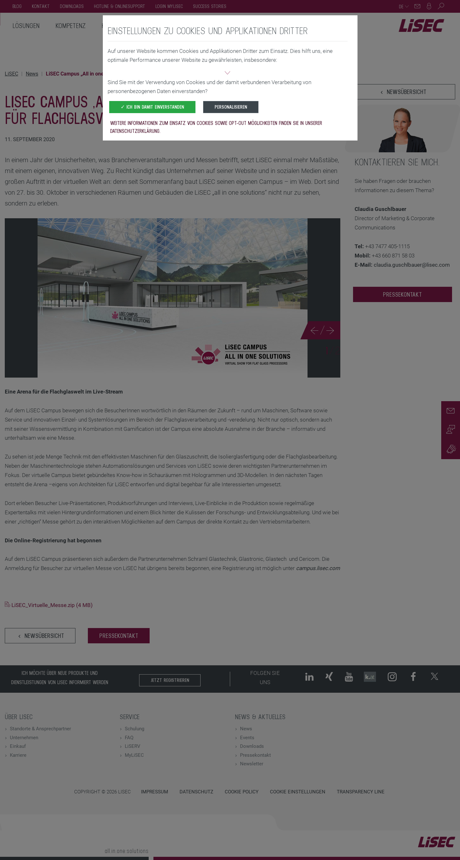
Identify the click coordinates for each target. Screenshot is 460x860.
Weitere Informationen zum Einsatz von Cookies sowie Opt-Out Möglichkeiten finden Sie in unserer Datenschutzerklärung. (216, 127)
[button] (228, 73)
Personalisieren (231, 107)
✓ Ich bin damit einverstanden (152, 107)
